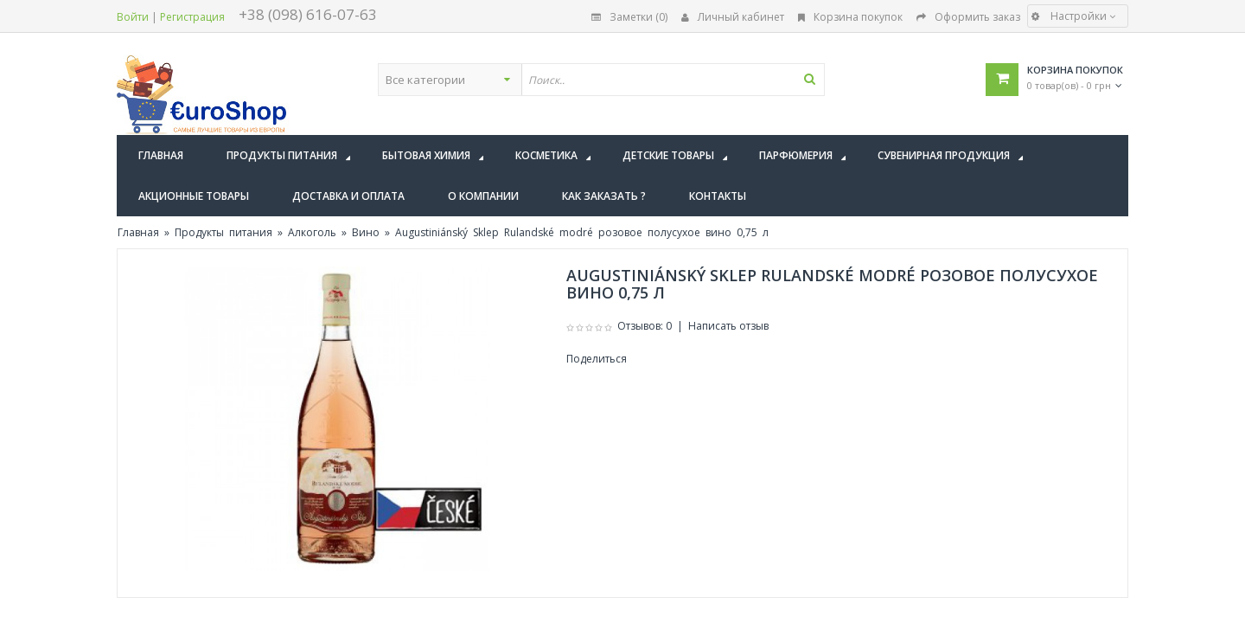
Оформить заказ (968, 17)
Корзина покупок (850, 17)
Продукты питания (223, 232)
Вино (366, 232)
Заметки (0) (629, 17)
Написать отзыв (728, 325)
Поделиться (596, 358)
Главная (138, 232)
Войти (133, 17)
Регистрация (192, 17)
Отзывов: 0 (644, 325)
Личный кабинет (732, 17)
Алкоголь (312, 232)
